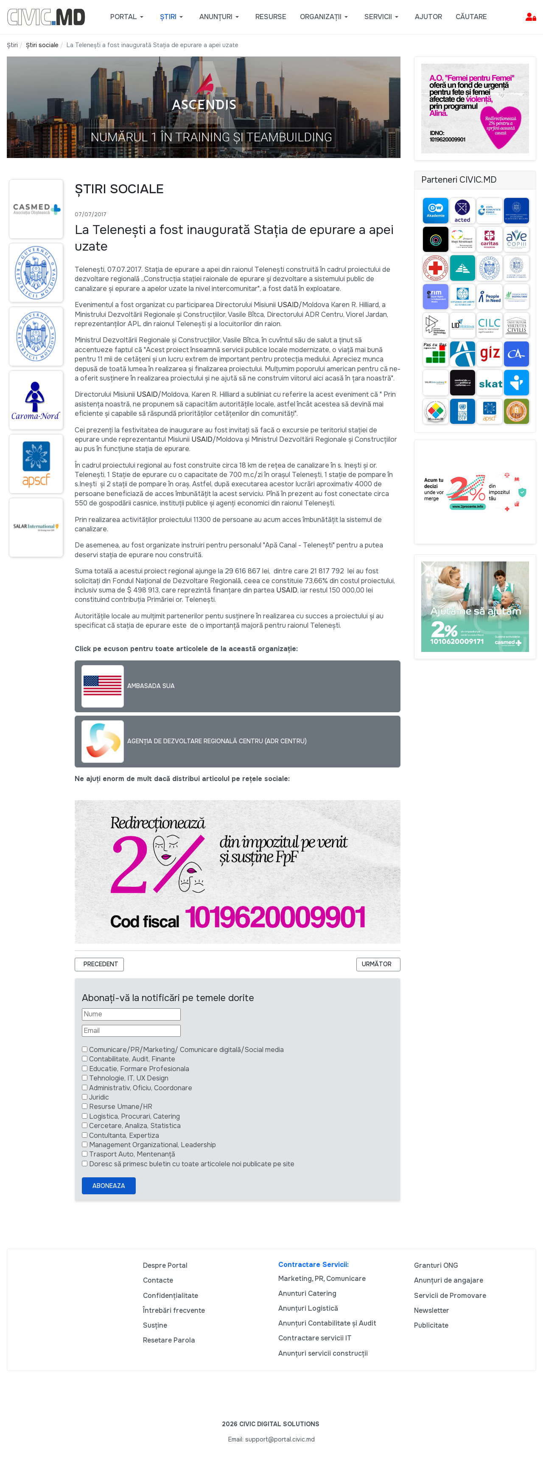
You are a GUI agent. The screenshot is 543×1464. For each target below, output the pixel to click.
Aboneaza (108, 1186)
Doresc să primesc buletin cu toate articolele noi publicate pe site (191, 1163)
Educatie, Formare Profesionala (139, 1068)
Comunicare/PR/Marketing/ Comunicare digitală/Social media (186, 1049)
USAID (288, 304)
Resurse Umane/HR (120, 1106)
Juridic (99, 1097)
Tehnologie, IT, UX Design (128, 1078)
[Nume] (131, 1014)
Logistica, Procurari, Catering (134, 1116)
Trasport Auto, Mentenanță (132, 1154)
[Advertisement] (34, 727)
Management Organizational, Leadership (152, 1144)
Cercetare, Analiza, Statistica (135, 1125)
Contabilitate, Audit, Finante (132, 1059)
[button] (128, 17)
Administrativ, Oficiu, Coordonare (140, 1087)
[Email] (131, 1031)
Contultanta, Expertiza (124, 1135)
